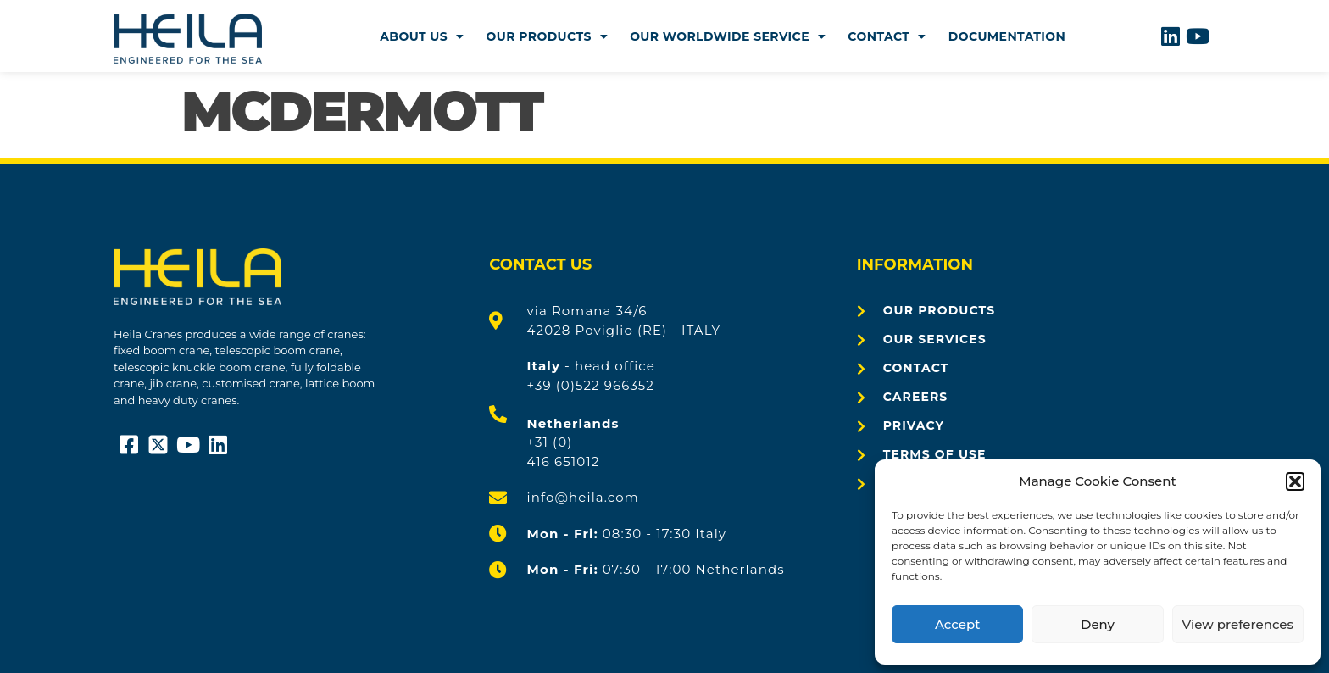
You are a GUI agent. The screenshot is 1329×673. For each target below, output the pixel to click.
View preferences (1237, 624)
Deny (1098, 624)
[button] (1295, 481)
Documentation (1007, 36)
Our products (548, 36)
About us (422, 36)
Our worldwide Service (728, 36)
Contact (887, 36)
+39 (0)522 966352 (590, 385)
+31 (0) (550, 442)
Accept (957, 624)
